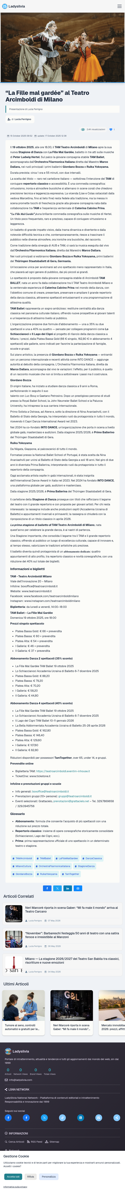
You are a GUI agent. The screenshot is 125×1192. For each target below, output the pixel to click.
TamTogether (70, 874)
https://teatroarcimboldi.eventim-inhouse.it (63, 771)
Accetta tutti (13, 1181)
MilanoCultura (22, 866)
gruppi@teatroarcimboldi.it (75, 796)
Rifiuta (30, 1181)
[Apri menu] (119, 6)
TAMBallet (44, 858)
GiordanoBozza (22, 874)
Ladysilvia (13, 6)
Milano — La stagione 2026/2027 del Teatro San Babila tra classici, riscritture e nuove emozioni (67, 960)
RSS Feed (34, 1141)
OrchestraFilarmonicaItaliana (53, 866)
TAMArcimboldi (22, 858)
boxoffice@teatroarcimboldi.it (50, 791)
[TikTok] (62, 1117)
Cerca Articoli (14, 1141)
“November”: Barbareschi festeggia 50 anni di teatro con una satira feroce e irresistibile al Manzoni (73, 935)
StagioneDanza (84, 866)
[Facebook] (8, 1117)
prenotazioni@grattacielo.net (71, 801)
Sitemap (52, 1141)
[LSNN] (98, 1117)
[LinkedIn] (80, 1117)
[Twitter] (44, 1117)
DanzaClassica (92, 858)
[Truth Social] (116, 1117)
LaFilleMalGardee (67, 858)
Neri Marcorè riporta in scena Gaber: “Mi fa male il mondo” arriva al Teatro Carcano (72, 909)
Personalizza (49, 1181)
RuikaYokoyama (47, 874)
